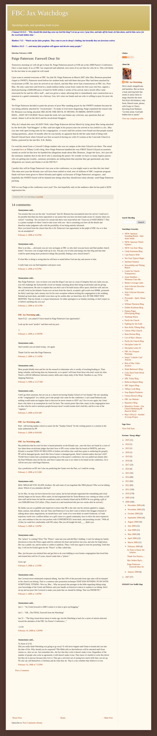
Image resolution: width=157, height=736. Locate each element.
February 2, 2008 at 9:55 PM (29, 269)
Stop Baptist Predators (134, 392)
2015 (127, 473)
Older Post (108, 718)
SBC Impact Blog (132, 385)
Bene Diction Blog (132, 334)
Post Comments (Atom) (32, 723)
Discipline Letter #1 (133, 344)
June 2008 (132, 530)
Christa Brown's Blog (133, 396)
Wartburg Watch (131, 317)
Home (62, 718)
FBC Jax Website (132, 399)
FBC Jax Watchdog (26, 315)
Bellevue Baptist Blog (134, 382)
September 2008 (134, 518)
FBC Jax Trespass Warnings (132, 352)
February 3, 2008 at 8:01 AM (30, 413)
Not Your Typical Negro (134, 258)
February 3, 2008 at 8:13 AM (30, 472)
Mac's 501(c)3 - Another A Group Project (135, 416)
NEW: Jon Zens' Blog (133, 248)
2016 (127, 469)
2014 (127, 477)
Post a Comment (22, 670)
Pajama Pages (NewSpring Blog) (132, 312)
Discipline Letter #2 (133, 348)
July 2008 (132, 526)
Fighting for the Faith (133, 324)
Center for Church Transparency (132, 272)
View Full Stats (128, 428)
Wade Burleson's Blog (134, 369)
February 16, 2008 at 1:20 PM (30, 631)
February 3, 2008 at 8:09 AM (30, 433)
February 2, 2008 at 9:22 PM (29, 235)
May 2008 (132, 534)
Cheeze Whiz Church (133, 331)
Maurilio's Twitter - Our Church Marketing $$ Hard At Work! (134, 408)
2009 (127, 498)
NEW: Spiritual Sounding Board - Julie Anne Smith (134, 236)
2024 (127, 444)
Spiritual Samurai (132, 262)
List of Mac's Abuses (133, 338)
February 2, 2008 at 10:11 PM (30, 306)
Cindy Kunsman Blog (133, 251)
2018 (127, 461)
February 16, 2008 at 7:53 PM (30, 665)
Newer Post (17, 718)
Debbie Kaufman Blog (134, 307)
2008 (127, 502)
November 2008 (134, 509)
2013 (127, 481)
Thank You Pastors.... (135, 556)
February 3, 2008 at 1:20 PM (29, 526)
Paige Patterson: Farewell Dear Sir (135, 565)
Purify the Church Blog (134, 341)
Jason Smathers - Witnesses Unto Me (133, 278)
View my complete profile (132, 118)
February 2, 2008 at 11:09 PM (30, 334)
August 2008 (133, 522)
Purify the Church (132, 320)
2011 (127, 489)
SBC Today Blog (132, 378)
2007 (127, 577)
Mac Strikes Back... (135, 560)
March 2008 (133, 542)
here (22, 149)
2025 (127, 440)
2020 (127, 452)
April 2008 (132, 538)
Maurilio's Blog (131, 403)
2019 (127, 456)
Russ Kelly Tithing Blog (135, 327)
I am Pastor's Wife (132, 255)
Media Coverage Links (134, 283)
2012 (127, 485)
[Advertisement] (62, 694)
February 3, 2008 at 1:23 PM (29, 566)
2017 (127, 465)
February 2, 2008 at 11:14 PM (30, 356)
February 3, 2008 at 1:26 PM (29, 594)
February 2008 (134, 546)
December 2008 (134, 505)
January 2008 (133, 572)
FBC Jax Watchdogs (40, 13)
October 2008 (133, 514)
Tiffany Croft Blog (132, 389)
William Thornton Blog (134, 304)
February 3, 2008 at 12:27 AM (30, 382)
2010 (127, 493)
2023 (127, 448)
